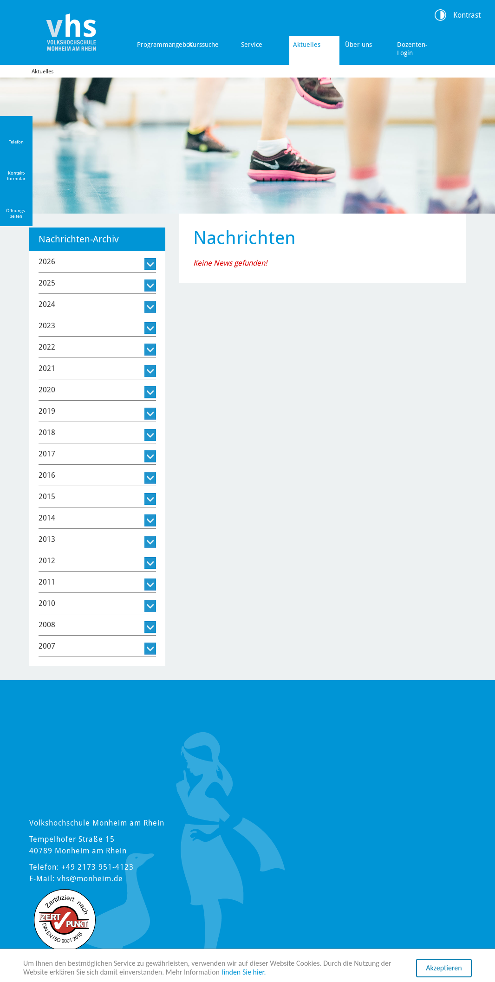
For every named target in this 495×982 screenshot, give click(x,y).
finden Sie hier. (243, 972)
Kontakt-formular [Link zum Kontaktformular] (16, 175)
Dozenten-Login (412, 49)
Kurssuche (204, 44)
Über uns (358, 44)
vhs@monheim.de (90, 878)
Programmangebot (160, 44)
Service (251, 44)
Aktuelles (306, 44)
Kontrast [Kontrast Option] (467, 15)
